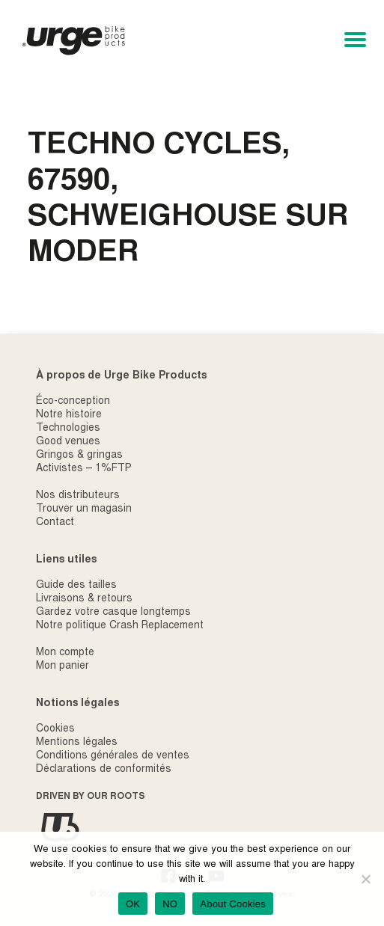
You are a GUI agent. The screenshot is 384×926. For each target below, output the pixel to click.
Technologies (68, 428)
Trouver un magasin (84, 509)
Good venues (68, 442)
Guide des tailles (76, 585)
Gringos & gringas (79, 455)
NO (169, 904)
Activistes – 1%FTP (84, 469)
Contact (55, 523)
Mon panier (62, 666)
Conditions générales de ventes (112, 756)
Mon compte (65, 653)
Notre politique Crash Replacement (120, 626)
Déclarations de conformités (103, 769)
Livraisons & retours (84, 599)
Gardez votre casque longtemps (113, 612)
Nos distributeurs (78, 496)
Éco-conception (73, 401)
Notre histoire (69, 415)
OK (133, 904)
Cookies (55, 729)
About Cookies (233, 904)
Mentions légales (77, 743)
